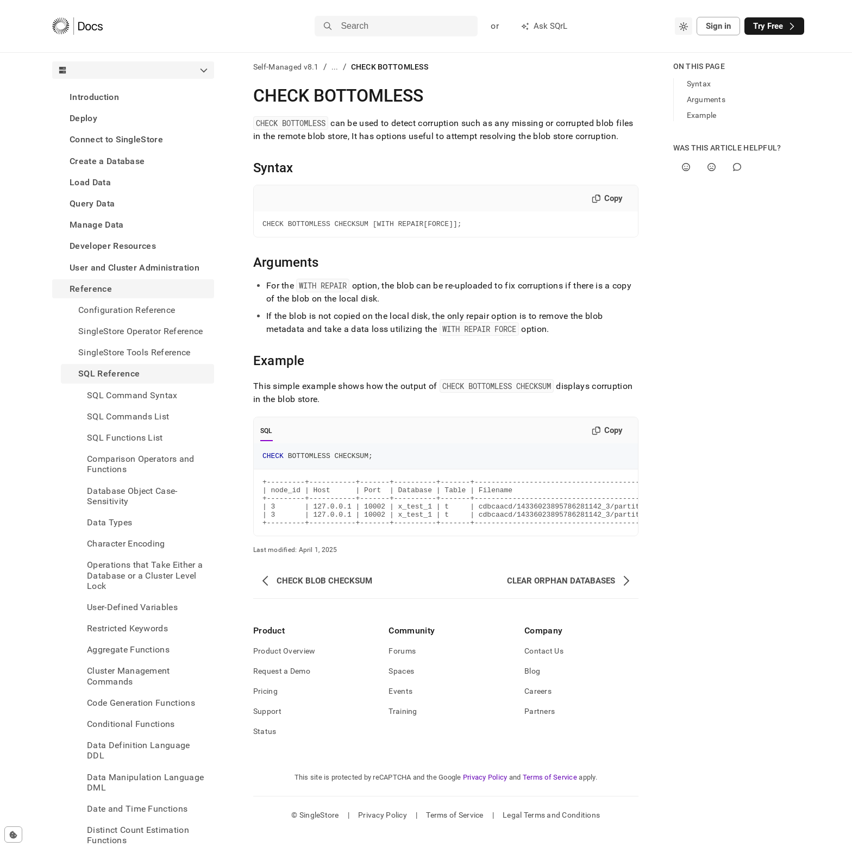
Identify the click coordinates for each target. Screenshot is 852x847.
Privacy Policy (485, 790)
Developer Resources (113, 246)
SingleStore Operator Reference (140, 331)
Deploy (83, 118)
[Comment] (737, 167)
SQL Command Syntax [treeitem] (132, 395)
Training (403, 724)
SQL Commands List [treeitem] (128, 416)
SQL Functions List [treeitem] (125, 437)
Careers (538, 704)
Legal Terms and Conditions (551, 828)
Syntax (699, 83)
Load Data (90, 182)
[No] (711, 167)
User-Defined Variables (132, 607)
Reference (91, 289)
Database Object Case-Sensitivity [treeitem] (132, 496)
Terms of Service (550, 790)
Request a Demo (281, 684)
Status (265, 744)
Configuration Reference (126, 310)
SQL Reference (109, 373)
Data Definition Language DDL (138, 750)
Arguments (706, 99)
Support (267, 724)
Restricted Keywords (127, 628)
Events (400, 704)
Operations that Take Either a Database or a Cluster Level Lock (145, 575)
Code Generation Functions (141, 703)
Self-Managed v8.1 (286, 66)
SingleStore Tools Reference (134, 352)
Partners (539, 724)
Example (702, 115)
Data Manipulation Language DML (145, 782)
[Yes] (686, 167)
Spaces (401, 684)
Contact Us (543, 664)
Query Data (92, 203)
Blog (532, 684)
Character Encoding (126, 543)
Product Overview (284, 664)
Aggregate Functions (128, 649)
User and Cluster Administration (134, 267)
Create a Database (107, 161)
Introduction (94, 97)
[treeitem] (133, 96)
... (335, 66)
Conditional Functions (131, 724)
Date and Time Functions (137, 809)
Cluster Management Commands (128, 676)
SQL (266, 432)
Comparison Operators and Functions (141, 464)
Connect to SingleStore (116, 139)
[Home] (77, 26)
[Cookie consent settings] (13, 834)
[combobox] (683, 26)
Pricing (265, 704)
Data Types (109, 522)
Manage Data (97, 224)
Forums (402, 664)
